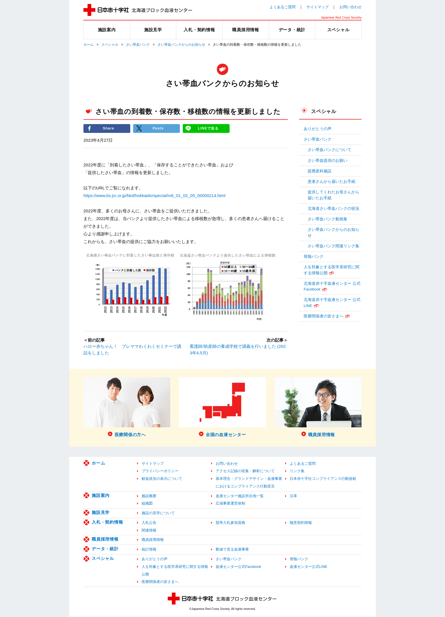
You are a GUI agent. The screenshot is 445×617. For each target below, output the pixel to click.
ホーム (88, 45)
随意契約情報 (301, 523)
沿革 (293, 496)
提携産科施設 (319, 171)
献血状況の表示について (162, 479)
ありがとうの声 (317, 129)
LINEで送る (208, 128)
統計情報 (149, 549)
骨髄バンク (314, 256)
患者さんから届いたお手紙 (331, 181)
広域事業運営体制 (230, 503)
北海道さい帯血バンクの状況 (333, 208)
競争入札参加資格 (230, 523)
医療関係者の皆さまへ (323, 316)
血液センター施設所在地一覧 (240, 496)
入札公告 (149, 523)
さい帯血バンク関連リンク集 (333, 246)
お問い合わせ (350, 7)
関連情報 (149, 530)
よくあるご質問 (282, 7)
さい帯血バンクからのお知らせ (181, 45)
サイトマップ (318, 7)
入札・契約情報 (107, 522)
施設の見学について (158, 513)
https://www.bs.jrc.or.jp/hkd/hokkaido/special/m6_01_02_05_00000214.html (154, 195)
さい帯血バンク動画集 (327, 219)
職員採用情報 (105, 539)
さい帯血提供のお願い (327, 160)
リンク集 (297, 471)
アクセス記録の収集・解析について (245, 471)
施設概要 (149, 496)
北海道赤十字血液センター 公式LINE (332, 303)
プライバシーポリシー (160, 471)
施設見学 (101, 512)
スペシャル (109, 45)
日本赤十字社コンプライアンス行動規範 (323, 479)
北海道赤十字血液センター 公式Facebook (332, 286)
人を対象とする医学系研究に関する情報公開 (331, 270)
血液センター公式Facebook (238, 567)
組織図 (147, 503)
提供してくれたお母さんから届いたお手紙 (333, 195)
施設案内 (101, 495)
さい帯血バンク (138, 45)
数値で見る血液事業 (232, 549)
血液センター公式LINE (308, 567)
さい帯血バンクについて (329, 150)
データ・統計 (105, 549)
